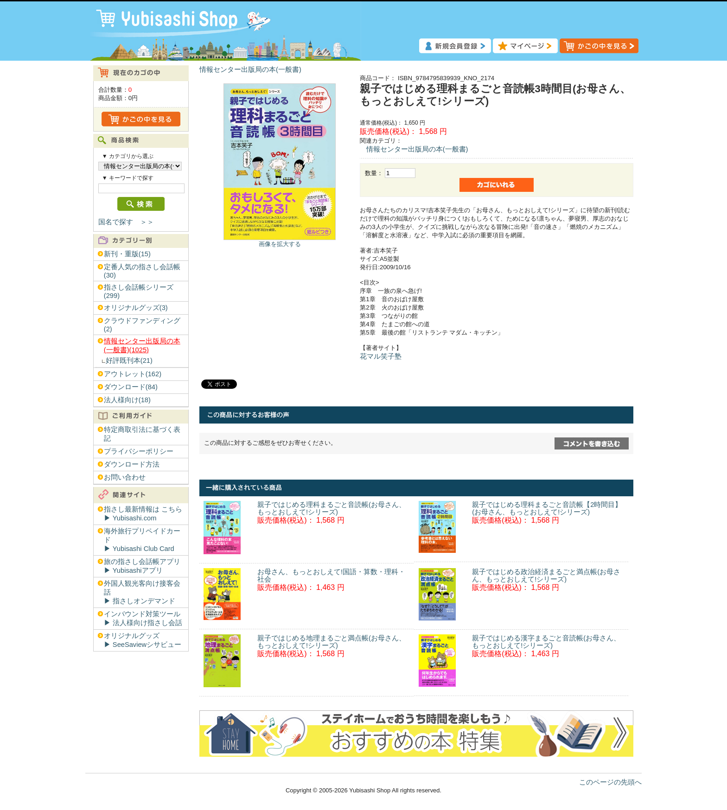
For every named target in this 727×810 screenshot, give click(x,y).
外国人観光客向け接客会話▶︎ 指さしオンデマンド (142, 592)
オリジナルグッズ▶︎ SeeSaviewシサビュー (142, 640)
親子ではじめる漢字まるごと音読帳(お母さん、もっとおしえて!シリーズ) (546, 641)
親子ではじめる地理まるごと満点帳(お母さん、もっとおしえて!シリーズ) (331, 641)
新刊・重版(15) (127, 254)
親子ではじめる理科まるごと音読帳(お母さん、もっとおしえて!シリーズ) (331, 508)
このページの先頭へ (610, 782)
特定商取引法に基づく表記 (142, 434)
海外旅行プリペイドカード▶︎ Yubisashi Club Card (142, 539)
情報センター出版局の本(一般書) (250, 69)
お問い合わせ (125, 477)
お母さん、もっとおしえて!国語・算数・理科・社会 (331, 575)
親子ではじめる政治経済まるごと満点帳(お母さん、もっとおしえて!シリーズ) (546, 575)
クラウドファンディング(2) (142, 325)
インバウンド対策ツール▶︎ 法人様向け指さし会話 (143, 618)
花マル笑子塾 (381, 356)
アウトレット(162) (132, 374)
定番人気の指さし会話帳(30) (142, 271)
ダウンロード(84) (131, 387)
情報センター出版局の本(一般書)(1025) (142, 345)
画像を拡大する (280, 243)
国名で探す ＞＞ (126, 222)
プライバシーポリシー (138, 451)
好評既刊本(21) (129, 360)
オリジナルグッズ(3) (136, 307)
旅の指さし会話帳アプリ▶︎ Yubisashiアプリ (142, 566)
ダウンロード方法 (131, 464)
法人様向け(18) (127, 400)
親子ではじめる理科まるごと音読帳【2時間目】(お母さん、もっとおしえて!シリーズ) (547, 508)
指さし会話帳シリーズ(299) (138, 291)
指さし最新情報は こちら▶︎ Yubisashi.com (143, 514)
